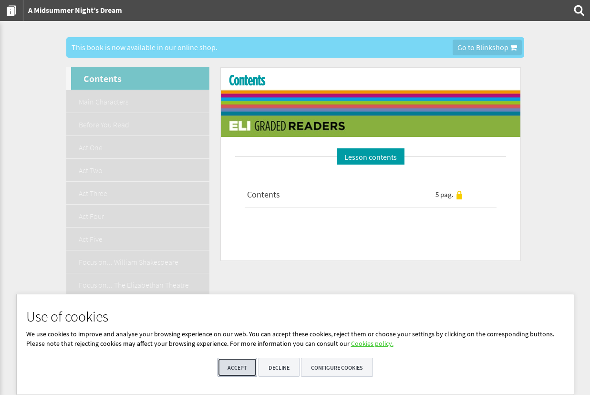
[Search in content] (578, 10)
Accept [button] (237, 367)
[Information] (11, 10)
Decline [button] (279, 367)
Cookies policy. (372, 343)
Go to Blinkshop (487, 47)
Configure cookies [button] (337, 367)
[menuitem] (11, 10)
